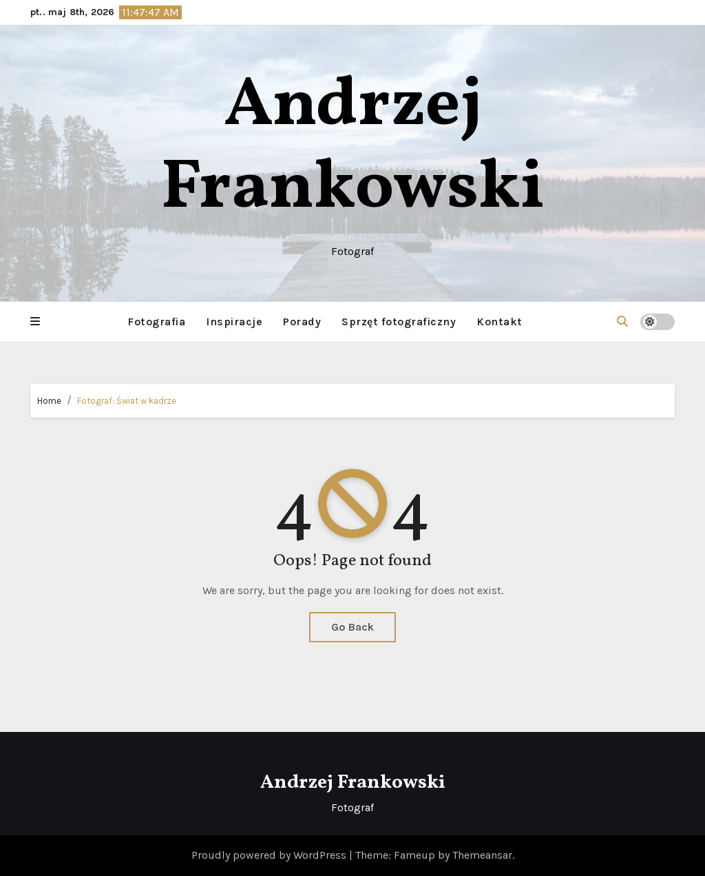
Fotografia (156, 321)
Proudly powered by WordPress (270, 855)
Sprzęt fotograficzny (398, 321)
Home (49, 401)
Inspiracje (234, 321)
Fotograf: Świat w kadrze (126, 401)
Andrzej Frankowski (353, 148)
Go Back (352, 626)
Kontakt (499, 321)
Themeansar (482, 855)
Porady (302, 321)
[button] (35, 322)
